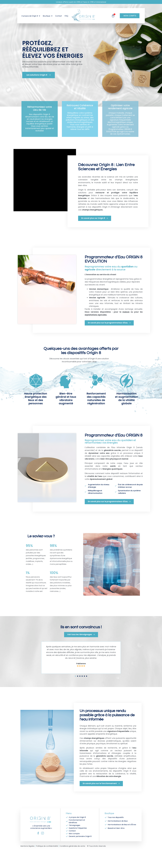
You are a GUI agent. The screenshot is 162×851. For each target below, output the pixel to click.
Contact (58, 16)
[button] (75, 676)
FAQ (66, 16)
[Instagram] (42, 833)
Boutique (47, 16)
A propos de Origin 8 (30, 16)
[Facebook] (38, 833)
